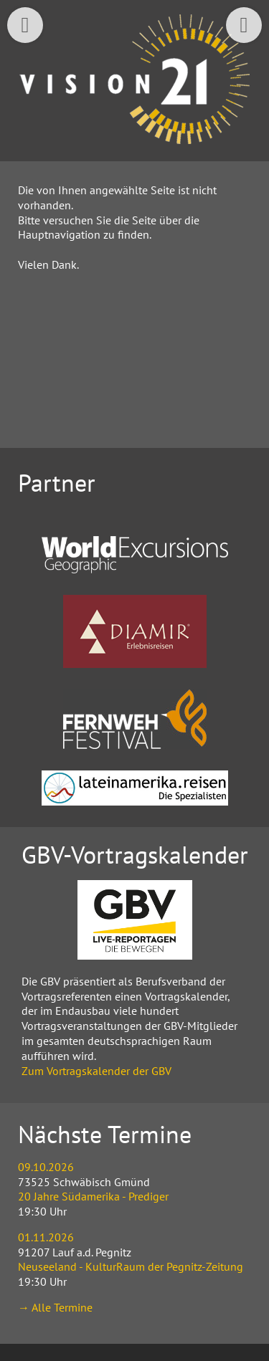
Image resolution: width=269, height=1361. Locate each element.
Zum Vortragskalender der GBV (96, 1071)
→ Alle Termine (55, 1307)
